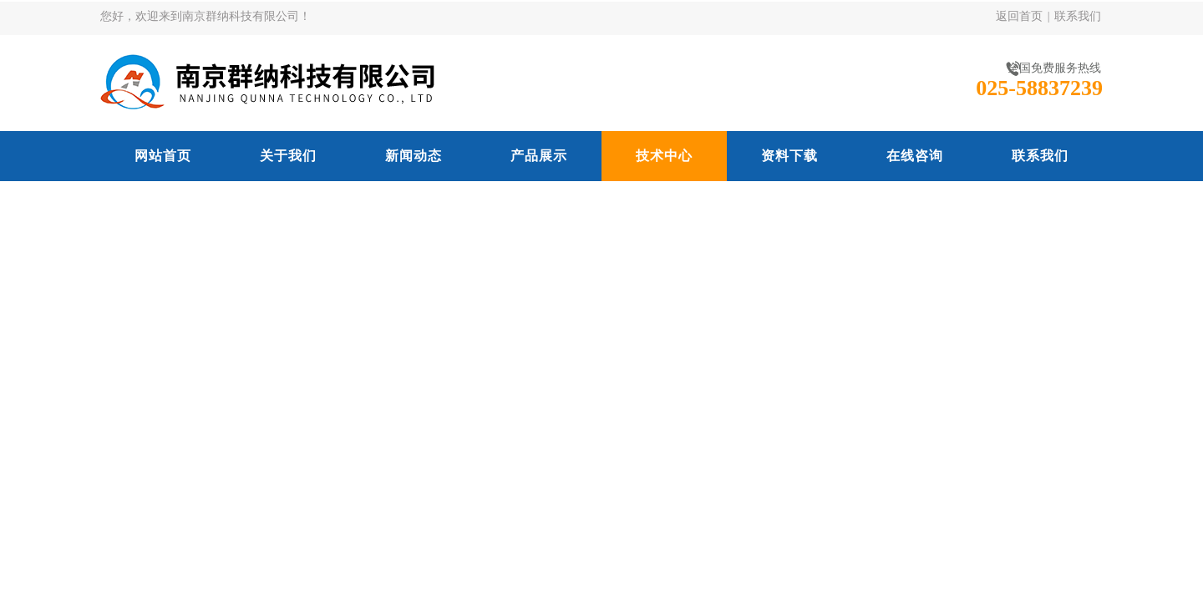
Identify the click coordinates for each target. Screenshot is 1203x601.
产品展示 (538, 156)
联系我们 (1077, 16)
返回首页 (1019, 16)
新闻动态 (413, 156)
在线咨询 (914, 156)
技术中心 (664, 156)
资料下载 (789, 156)
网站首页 (163, 156)
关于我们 (288, 156)
